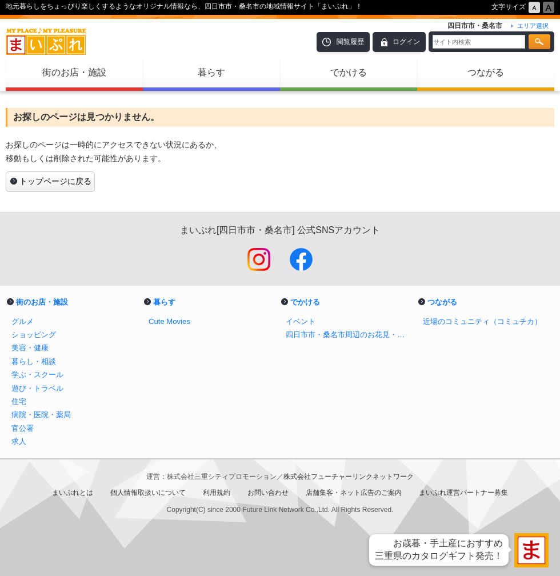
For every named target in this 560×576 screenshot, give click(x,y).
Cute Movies (169, 321)
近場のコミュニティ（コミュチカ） (482, 321)
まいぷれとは (72, 493)
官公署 (22, 428)
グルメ (22, 321)
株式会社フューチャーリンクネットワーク (348, 477)
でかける (348, 72)
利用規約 (216, 493)
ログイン (406, 42)
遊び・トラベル (37, 388)
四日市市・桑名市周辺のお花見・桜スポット (348, 334)
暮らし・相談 (33, 361)
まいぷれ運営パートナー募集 (463, 493)
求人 (18, 441)
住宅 (18, 401)
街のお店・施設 (74, 72)
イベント (300, 321)
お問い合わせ (268, 493)
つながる (485, 72)
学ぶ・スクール (37, 374)
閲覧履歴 (350, 42)
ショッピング (33, 334)
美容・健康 (30, 347)
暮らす (211, 72)
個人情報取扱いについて (148, 493)
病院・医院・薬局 (41, 414)
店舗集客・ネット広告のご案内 (354, 493)
